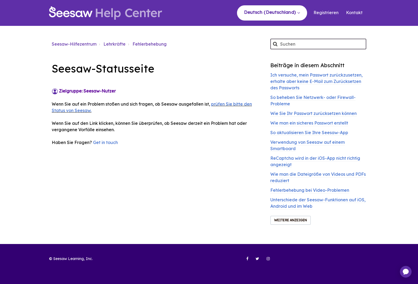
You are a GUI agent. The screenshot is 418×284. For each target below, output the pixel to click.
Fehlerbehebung (149, 44)
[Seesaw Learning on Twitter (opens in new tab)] (255, 261)
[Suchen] (318, 44)
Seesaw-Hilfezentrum (74, 44)
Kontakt (354, 12)
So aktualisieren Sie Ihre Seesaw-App (309, 132)
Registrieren (326, 12)
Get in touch (105, 142)
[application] (405, 271)
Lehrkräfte (114, 44)
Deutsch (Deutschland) (270, 12)
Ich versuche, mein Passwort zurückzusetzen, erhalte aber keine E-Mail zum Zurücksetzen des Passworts (316, 81)
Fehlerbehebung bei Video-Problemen (309, 190)
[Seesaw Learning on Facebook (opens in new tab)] (244, 261)
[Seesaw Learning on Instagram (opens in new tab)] (266, 261)
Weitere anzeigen (290, 220)
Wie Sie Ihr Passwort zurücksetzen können (313, 113)
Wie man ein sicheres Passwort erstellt (309, 123)
